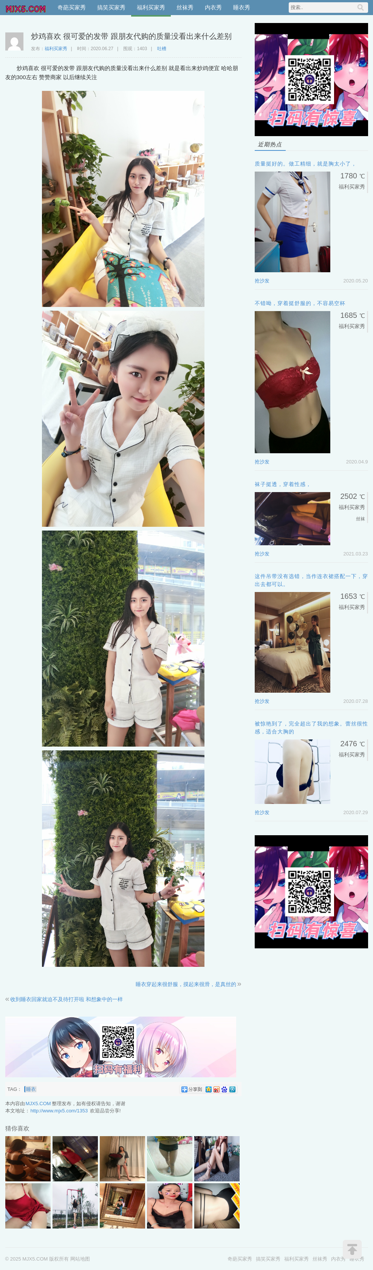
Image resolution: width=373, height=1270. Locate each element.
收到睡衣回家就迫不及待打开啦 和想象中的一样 (66, 999)
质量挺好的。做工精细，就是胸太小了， (306, 164)
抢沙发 (262, 281)
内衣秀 (213, 7)
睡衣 (31, 1089)
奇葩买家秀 (71, 7)
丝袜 (360, 518)
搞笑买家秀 (111, 7)
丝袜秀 (184, 7)
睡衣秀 (241, 7)
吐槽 (161, 48)
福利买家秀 (151, 7)
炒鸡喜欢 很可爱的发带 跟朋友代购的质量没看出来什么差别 (131, 36)
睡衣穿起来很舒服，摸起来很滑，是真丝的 (186, 984)
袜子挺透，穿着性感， (283, 484)
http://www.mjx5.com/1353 (59, 1111)
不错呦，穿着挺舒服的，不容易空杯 (300, 303)
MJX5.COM (26, 7)
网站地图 (80, 1259)
